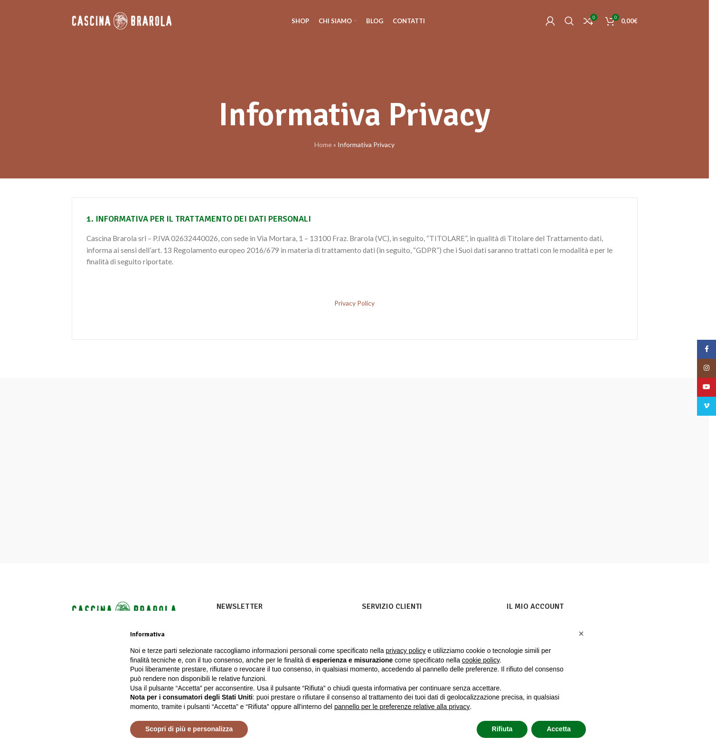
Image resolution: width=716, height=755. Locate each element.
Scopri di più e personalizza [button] (189, 729)
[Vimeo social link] (706, 406)
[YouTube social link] (706, 387)
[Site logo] (121, 21)
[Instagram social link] (706, 368)
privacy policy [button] (406, 650)
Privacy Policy (354, 303)
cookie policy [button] (480, 660)
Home (323, 144)
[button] (581, 633)
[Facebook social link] (706, 349)
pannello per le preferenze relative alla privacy (402, 706)
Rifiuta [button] (502, 729)
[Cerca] (569, 21)
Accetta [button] (558, 729)
